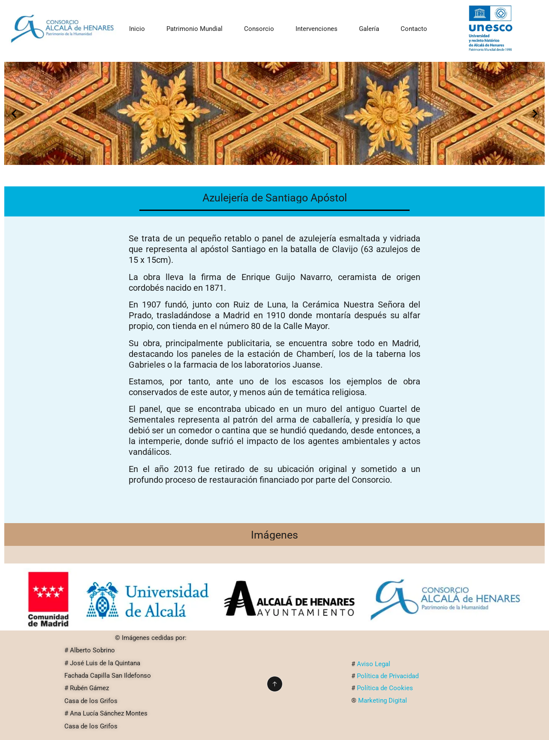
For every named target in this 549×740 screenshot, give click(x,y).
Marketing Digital (382, 700)
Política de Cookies (385, 688)
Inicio (137, 29)
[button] (14, 113)
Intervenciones (317, 29)
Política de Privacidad (388, 676)
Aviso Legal (375, 664)
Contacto (414, 29)
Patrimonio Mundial (194, 29)
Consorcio (259, 29)
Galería (369, 29)
